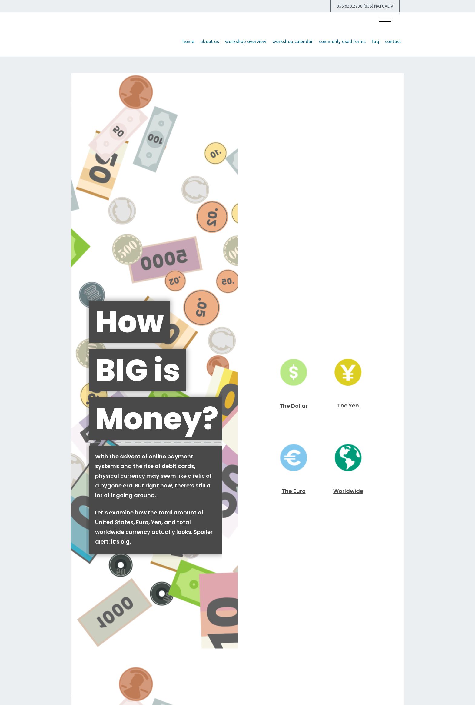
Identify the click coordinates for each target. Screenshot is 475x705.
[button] (209, 41)
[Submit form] (90, 408)
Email (247, 317)
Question (85, 355)
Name (81, 317)
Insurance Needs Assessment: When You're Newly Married (348, 548)
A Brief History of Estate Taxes (237, 545)
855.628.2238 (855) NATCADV (365, 6)
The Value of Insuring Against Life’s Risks (126, 548)
